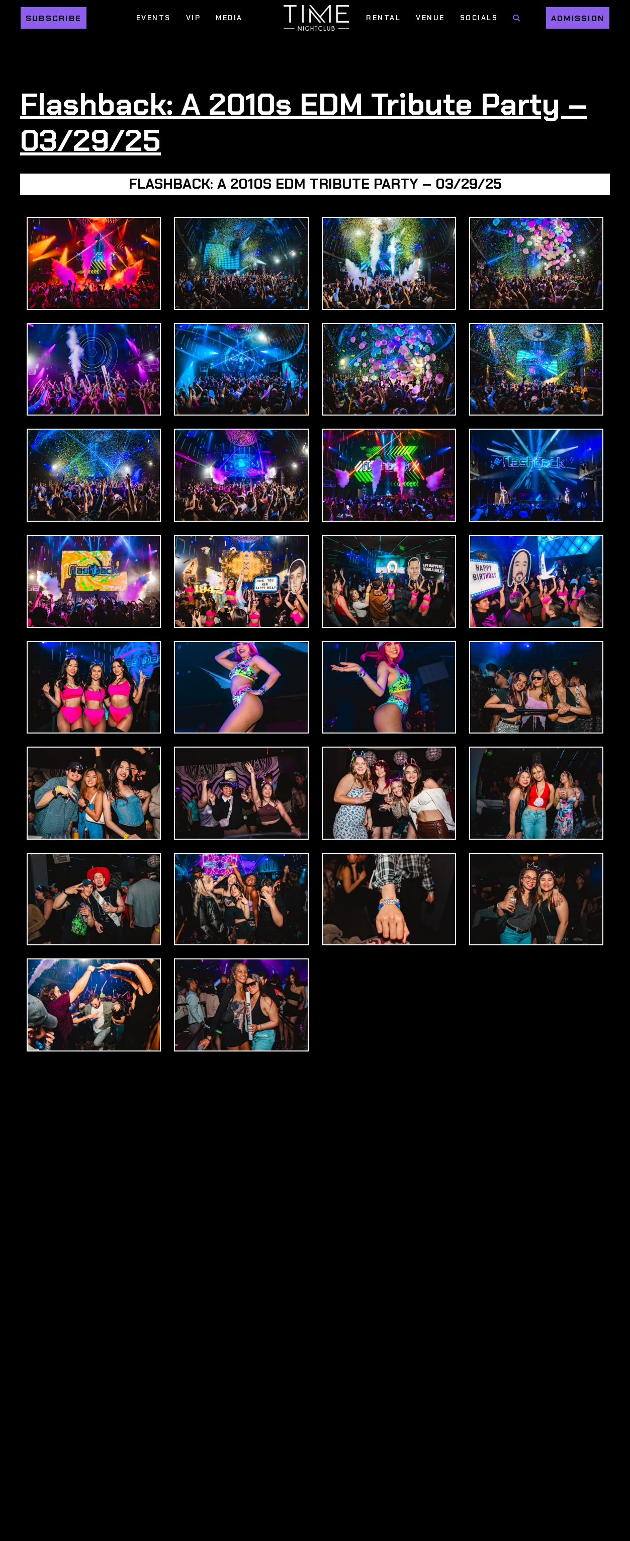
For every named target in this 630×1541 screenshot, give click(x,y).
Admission (577, 18)
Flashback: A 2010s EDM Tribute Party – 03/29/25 (303, 122)
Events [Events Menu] (153, 17)
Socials (479, 17)
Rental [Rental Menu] (383, 17)
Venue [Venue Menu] (430, 17)
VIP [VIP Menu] (193, 17)
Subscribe (53, 18)
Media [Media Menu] (229, 17)
